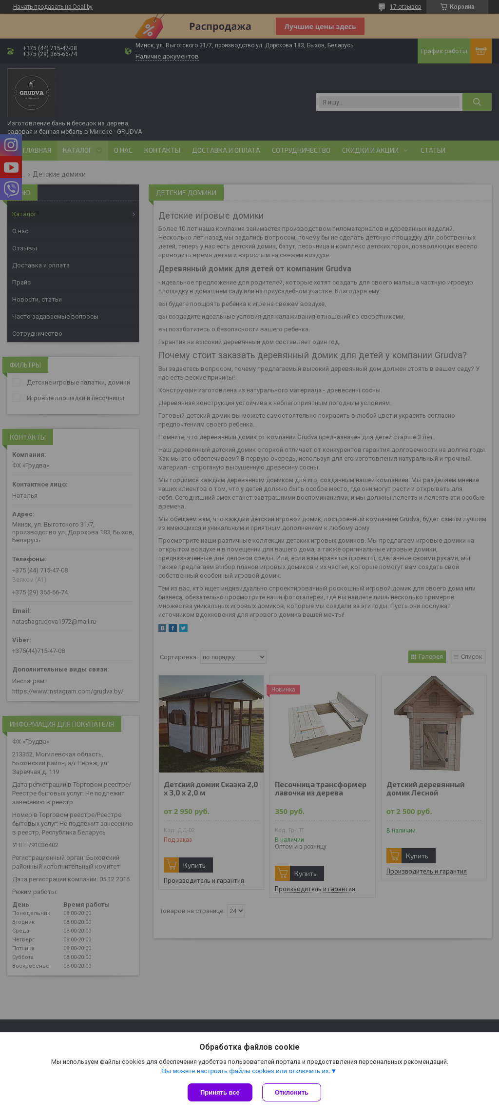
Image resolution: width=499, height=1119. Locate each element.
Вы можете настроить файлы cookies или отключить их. (246, 1071)
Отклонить (291, 1092)
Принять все (220, 1092)
